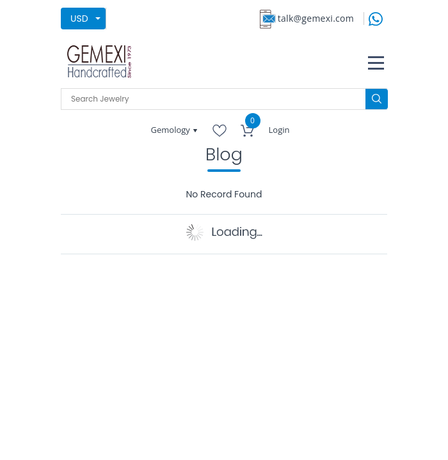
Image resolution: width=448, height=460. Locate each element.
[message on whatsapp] (376, 18)
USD (79, 18)
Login (279, 129)
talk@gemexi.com (316, 18)
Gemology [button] (172, 129)
